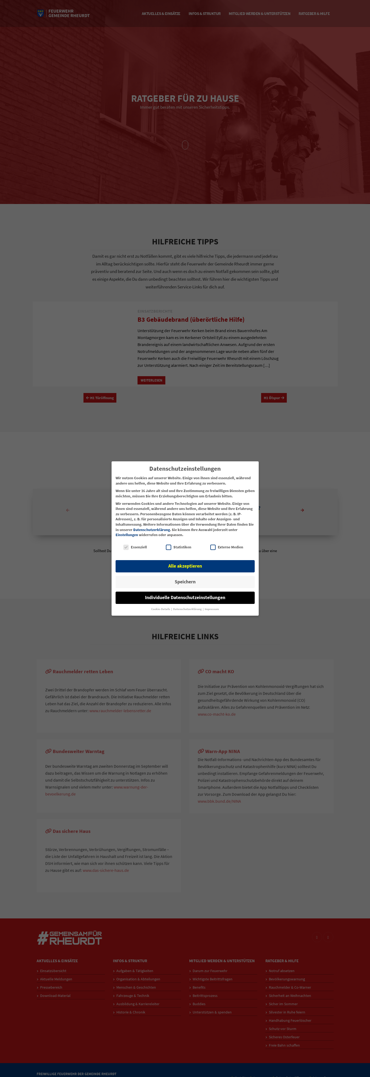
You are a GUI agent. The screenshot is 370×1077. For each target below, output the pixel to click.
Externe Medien (226, 547)
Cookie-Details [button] (161, 609)
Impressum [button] (212, 609)
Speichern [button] (185, 582)
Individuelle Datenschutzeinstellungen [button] (185, 597)
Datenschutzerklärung (151, 529)
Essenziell (135, 547)
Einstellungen (127, 534)
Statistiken (178, 547)
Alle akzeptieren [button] (185, 566)
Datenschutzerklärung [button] (187, 609)
